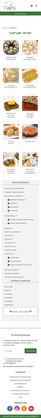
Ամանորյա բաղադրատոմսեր (14, 188)
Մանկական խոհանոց (11, 270)
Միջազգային (9, 305)
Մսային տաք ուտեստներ (18, 223)
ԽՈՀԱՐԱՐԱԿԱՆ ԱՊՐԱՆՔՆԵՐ (20, 380)
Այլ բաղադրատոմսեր (11, 273)
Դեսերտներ (14, 203)
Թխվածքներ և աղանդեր (13, 196)
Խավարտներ (8, 235)
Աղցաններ (8, 228)
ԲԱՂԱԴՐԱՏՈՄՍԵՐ (20, 14)
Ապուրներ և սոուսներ (12, 232)
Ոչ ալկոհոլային (15, 261)
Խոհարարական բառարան (20, 390)
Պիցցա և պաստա (10, 250)
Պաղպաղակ (14, 210)
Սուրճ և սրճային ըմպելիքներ (21, 265)
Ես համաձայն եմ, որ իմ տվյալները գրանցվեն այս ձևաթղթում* (13, 361)
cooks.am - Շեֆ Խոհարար (20, 311)
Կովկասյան (8, 301)
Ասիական (7, 290)
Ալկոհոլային (14, 257)
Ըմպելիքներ (8, 254)
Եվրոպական (8, 297)
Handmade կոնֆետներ (18, 199)
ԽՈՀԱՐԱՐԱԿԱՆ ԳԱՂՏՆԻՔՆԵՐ (20, 377)
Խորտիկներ (8, 239)
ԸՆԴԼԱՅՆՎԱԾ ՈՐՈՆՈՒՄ (20, 394)
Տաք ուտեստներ (9, 216)
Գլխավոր (5, 28)
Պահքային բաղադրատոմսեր (14, 192)
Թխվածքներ (14, 207)
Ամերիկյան (8, 286)
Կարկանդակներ (10, 242)
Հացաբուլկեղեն (10, 246)
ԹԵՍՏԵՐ (20, 387)
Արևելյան (8, 294)
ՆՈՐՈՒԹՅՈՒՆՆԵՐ (20, 384)
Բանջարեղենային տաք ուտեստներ (22, 219)
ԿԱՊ (20, 397)
